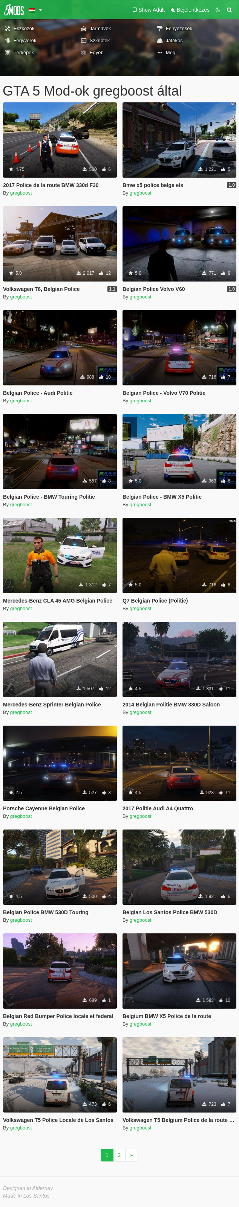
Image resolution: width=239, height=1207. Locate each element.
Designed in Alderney (28, 1188)
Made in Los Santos (26, 1196)
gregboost (21, 193)
